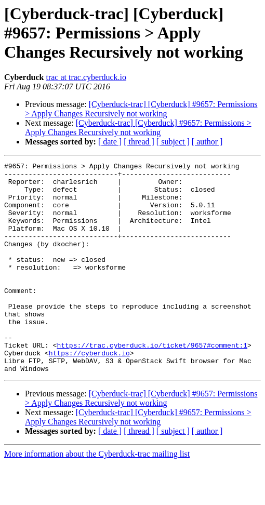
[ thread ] (139, 141)
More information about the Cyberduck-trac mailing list (97, 495)
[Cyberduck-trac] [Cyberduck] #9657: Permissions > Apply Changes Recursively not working (141, 109)
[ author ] (207, 141)
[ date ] (110, 141)
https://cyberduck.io (89, 391)
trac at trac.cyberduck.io (86, 77)
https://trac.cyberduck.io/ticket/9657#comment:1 (152, 382)
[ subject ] (173, 141)
